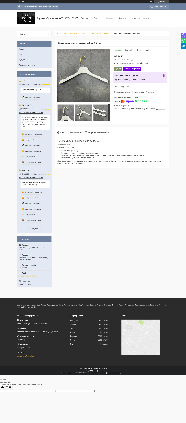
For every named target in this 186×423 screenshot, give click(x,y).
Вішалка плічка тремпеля (77, 34)
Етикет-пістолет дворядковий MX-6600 (34, 126)
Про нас (109, 18)
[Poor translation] (8, 388)
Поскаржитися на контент (97, 373)
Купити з (132, 69)
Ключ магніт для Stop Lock (31, 90)
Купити (118, 69)
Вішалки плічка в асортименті (100, 34)
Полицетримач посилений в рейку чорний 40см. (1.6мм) (34, 184)
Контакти (122, 18)
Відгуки (22, 60)
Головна (84, 18)
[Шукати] (48, 34)
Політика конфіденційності (116, 373)
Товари (96, 18)
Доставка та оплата (140, 18)
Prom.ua (104, 368)
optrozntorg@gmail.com (28, 276)
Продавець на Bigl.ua (93, 371)
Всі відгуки (34, 229)
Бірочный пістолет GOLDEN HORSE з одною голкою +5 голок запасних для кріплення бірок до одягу (35, 120)
